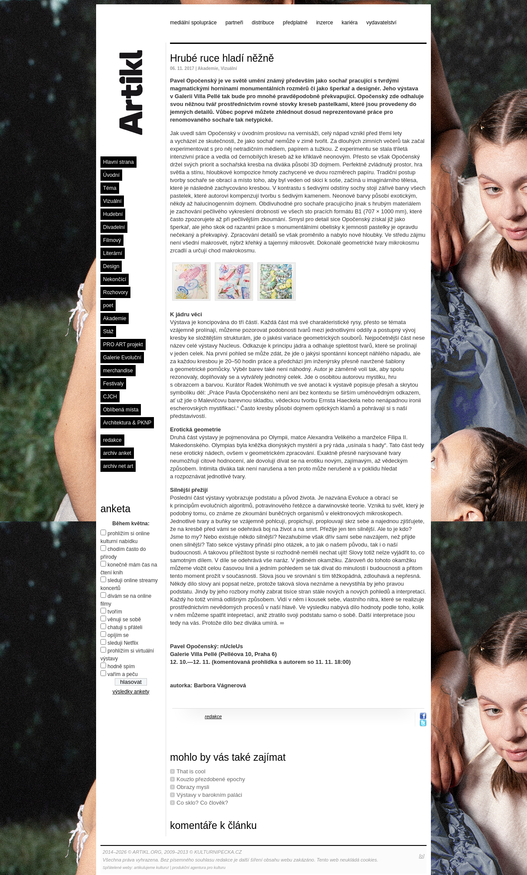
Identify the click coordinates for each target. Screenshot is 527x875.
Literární (112, 253)
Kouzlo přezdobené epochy (211, 779)
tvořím (114, 612)
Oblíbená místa (120, 410)
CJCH (110, 397)
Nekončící (114, 279)
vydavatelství (382, 23)
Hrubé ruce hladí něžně (222, 58)
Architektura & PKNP (127, 423)
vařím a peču (122, 674)
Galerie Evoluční (122, 358)
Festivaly (113, 384)
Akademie (114, 318)
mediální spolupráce (193, 23)
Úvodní (111, 175)
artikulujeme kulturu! (151, 867)
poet (108, 305)
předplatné (295, 23)
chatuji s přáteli (124, 627)
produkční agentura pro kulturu (199, 867)
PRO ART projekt (123, 344)
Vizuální (112, 201)
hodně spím (121, 666)
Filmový (112, 240)
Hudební (113, 214)
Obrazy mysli (193, 787)
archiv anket (117, 453)
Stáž (108, 331)
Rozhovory (115, 292)
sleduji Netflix (122, 643)
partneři (234, 23)
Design (111, 266)
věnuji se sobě (124, 619)
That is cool (191, 771)
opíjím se (118, 635)
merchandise (118, 371)
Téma (110, 188)
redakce (112, 440)
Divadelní (114, 227)
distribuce (263, 23)
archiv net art (118, 466)
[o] (421, 855)
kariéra (350, 23)
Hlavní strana (118, 162)
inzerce (324, 23)
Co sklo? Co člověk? (202, 802)
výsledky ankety (131, 692)
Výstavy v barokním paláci (209, 795)
